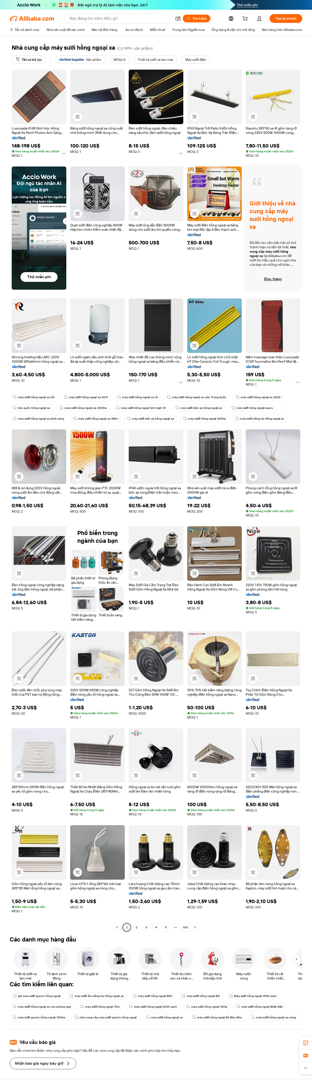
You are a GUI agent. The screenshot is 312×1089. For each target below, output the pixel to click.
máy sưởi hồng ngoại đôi (201, 996)
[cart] (246, 19)
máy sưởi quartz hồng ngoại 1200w (39, 1017)
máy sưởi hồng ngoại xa (164, 1017)
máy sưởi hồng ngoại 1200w (204, 419)
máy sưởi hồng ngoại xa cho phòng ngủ (42, 1007)
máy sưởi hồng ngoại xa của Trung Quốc (196, 397)
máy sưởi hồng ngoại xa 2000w (83, 408)
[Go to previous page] (117, 927)
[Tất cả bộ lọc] (29, 59)
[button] (77, 116)
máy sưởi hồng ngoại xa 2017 (86, 397)
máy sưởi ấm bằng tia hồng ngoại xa (97, 996)
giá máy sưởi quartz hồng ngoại (36, 996)
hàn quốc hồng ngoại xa (31, 408)
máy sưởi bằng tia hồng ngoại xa (259, 419)
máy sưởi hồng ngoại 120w (206, 1007)
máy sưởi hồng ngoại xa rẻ (137, 397)
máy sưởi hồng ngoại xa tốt (34, 397)
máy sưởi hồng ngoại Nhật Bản (259, 1007)
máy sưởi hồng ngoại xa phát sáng (38, 419)
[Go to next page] (195, 927)
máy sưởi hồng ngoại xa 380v (95, 419)
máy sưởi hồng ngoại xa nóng (273, 1017)
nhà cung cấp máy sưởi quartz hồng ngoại (105, 1017)
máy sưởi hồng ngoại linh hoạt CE (141, 408)
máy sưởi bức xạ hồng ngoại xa (199, 408)
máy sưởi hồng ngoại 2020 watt (153, 1007)
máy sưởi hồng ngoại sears (252, 408)
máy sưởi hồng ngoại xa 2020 (258, 397)
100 (185, 927)
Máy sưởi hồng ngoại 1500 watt (253, 996)
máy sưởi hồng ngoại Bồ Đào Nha (217, 1017)
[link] (305, 1042)
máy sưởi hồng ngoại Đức (153, 996)
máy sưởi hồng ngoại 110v (100, 1007)
